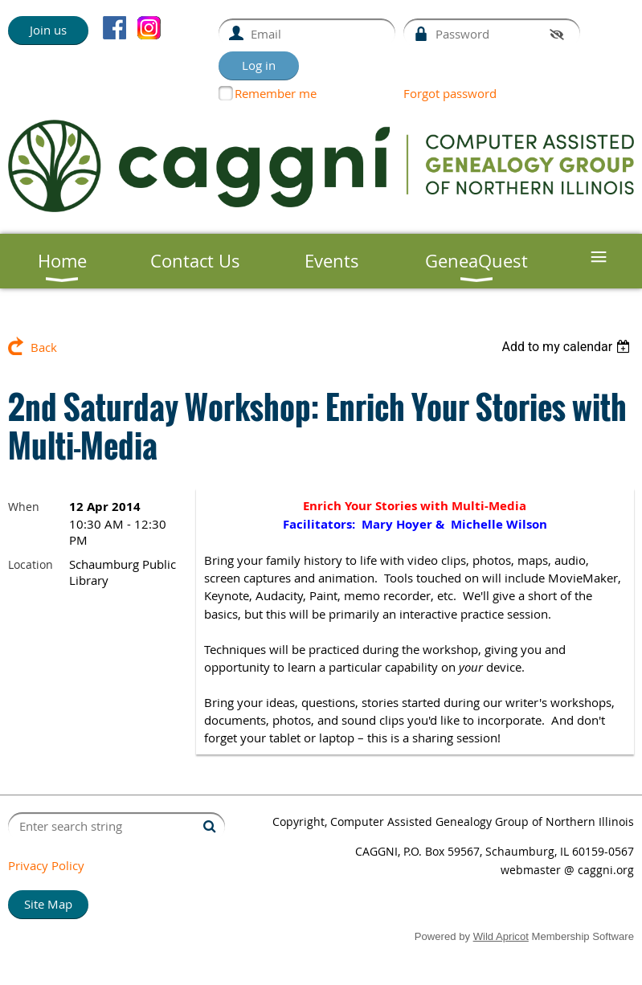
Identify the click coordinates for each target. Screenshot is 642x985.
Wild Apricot (501, 936)
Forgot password (450, 93)
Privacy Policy (46, 865)
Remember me (276, 93)
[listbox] (567, 347)
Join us (48, 30)
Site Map (48, 904)
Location (30, 564)
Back (44, 347)
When (23, 506)
